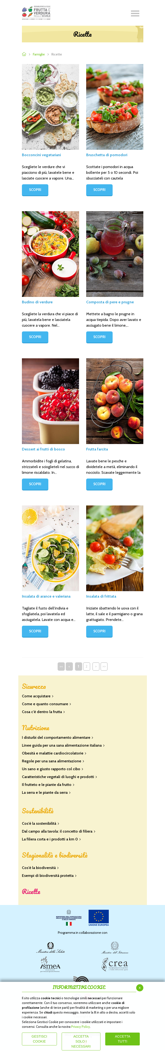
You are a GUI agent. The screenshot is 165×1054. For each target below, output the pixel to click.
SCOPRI (35, 190)
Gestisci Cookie (39, 1038)
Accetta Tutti (122, 1038)
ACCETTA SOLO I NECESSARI (81, 1041)
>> (104, 666)
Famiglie (39, 54)
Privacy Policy (80, 1027)
